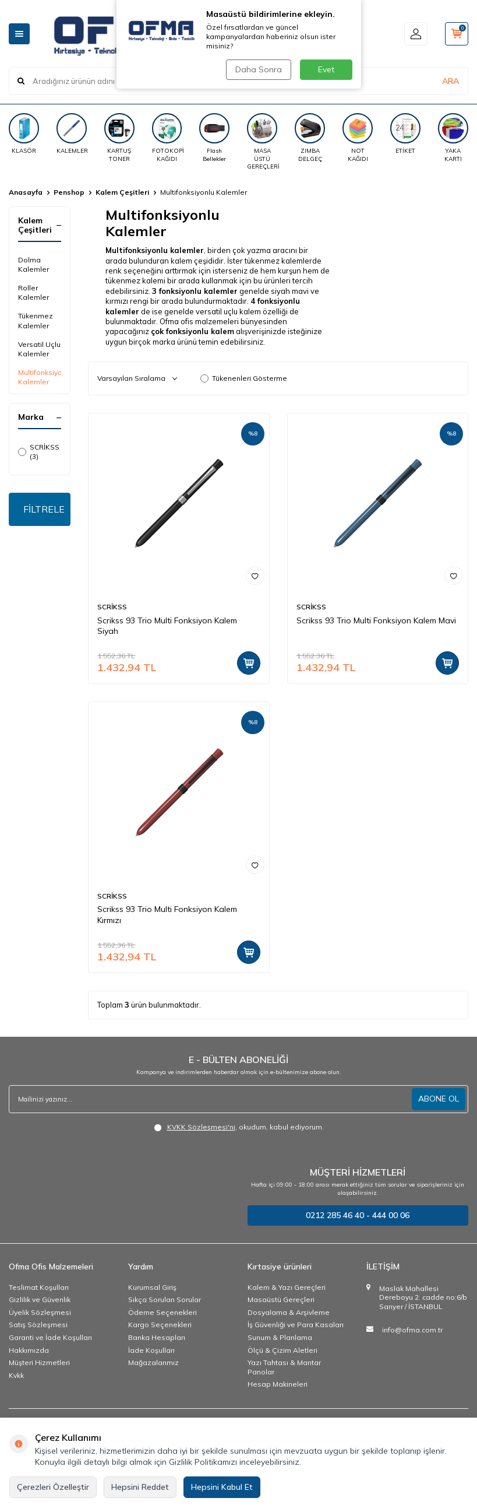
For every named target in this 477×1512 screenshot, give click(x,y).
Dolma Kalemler (33, 264)
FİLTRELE (44, 509)
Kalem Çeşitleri (122, 192)
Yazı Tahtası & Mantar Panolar (284, 1367)
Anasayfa (26, 192)
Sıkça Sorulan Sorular (164, 1299)
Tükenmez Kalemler (35, 320)
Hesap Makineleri (278, 1384)
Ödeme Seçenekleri (162, 1312)
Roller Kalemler (33, 292)
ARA (450, 81)
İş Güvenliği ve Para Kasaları (296, 1324)
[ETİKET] (405, 134)
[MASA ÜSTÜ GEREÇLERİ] (262, 141)
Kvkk (16, 1375)
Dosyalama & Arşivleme (289, 1312)
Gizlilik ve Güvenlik (39, 1299)
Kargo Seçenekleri (160, 1324)
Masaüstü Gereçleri (281, 1299)
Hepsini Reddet (140, 1487)
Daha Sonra (258, 69)
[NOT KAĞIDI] (357, 138)
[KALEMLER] (71, 134)
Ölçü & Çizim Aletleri (282, 1350)
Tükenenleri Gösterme (243, 378)
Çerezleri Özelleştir (53, 1487)
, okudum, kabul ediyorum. (239, 1127)
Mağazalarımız (153, 1362)
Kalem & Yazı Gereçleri (287, 1287)
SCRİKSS (112, 606)
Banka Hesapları (156, 1337)
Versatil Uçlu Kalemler (39, 349)
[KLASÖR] (24, 134)
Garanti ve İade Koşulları (50, 1337)
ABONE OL (438, 1098)
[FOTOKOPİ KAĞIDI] (167, 138)
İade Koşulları (151, 1350)
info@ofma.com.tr (412, 1329)
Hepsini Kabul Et (222, 1487)
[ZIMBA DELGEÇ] (310, 138)
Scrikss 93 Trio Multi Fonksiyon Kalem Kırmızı (167, 914)
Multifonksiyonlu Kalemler (39, 377)
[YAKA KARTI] (453, 138)
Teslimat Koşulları (39, 1287)
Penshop (69, 192)
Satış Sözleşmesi (38, 1324)
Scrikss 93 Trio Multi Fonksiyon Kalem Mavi (376, 620)
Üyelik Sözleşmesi (40, 1312)
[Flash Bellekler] (214, 138)
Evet (326, 69)
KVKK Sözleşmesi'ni (201, 1126)
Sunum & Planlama (280, 1337)
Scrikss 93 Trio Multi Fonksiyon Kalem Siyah (167, 626)
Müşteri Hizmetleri (39, 1362)
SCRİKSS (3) (38, 452)
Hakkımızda (29, 1350)
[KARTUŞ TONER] (119, 138)
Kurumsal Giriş (152, 1287)
